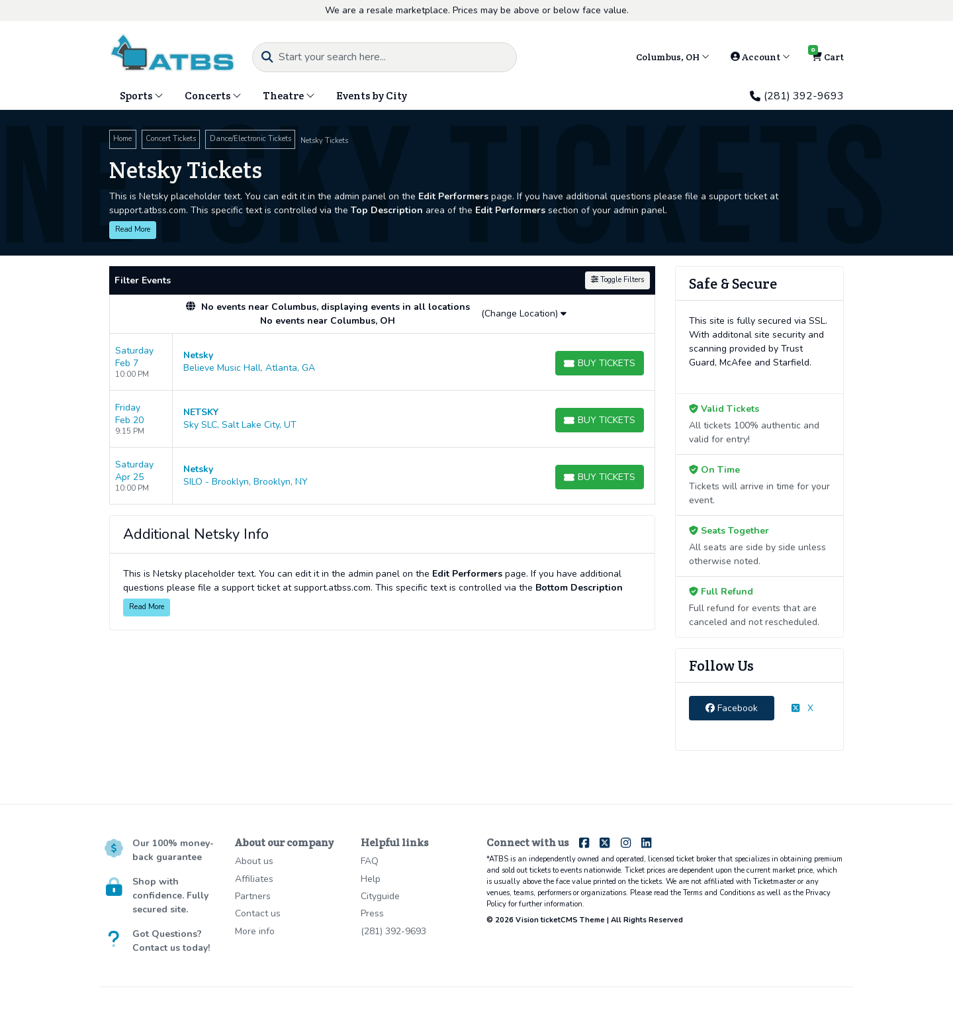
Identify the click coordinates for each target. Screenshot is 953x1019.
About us (254, 861)
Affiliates (254, 879)
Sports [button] (141, 96)
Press (372, 913)
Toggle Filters (617, 280)
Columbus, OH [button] (672, 57)
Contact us (258, 913)
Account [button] (760, 57)
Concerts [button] (213, 96)
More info (255, 931)
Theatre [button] (289, 96)
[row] (382, 362)
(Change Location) (524, 313)
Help (371, 879)
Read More (132, 229)
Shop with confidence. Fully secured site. (170, 895)
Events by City (371, 96)
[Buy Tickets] (599, 363)
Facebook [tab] (731, 708)
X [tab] (802, 708)
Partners (253, 896)
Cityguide (380, 896)
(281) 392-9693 (797, 96)
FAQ (370, 861)
